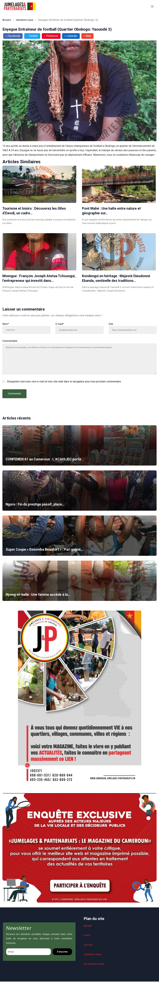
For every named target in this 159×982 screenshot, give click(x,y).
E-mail (60, 324)
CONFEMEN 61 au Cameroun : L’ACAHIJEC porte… (46, 459)
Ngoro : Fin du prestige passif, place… (36, 504)
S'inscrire (62, 952)
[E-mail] (79, 330)
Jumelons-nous (24, 19)
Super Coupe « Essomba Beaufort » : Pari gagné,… (46, 549)
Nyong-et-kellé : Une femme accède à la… (39, 595)
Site (111, 324)
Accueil (6, 19)
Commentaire (9, 340)
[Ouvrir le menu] (152, 6)
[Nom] (26, 330)
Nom (5, 324)
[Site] (133, 330)
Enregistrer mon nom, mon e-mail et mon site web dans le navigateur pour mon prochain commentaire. (64, 381)
